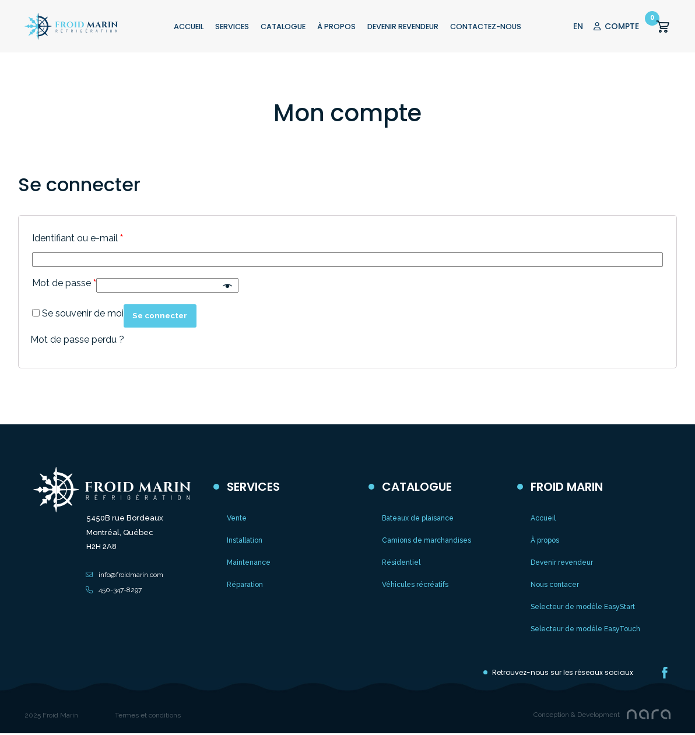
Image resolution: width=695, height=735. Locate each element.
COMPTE (616, 26)
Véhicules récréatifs (415, 585)
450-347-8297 (120, 590)
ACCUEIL (188, 26)
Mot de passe (64, 283)
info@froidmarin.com (131, 575)
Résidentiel (401, 562)
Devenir (402, 26)
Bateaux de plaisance (418, 518)
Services (232, 26)
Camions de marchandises (426, 540)
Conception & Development (576, 715)
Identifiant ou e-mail (77, 238)
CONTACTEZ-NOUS (485, 26)
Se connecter (165, 315)
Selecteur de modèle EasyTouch (585, 629)
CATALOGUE (283, 26)
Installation (244, 540)
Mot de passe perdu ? (77, 339)
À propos (545, 540)
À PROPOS (336, 26)
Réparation (245, 585)
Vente (237, 518)
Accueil (543, 518)
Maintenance (249, 562)
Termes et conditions (148, 715)
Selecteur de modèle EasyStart (583, 607)
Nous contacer (555, 585)
